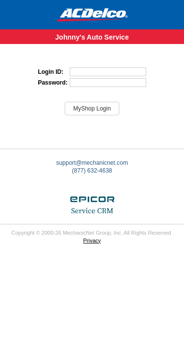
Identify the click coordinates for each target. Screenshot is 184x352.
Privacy (92, 240)
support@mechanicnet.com (92, 162)
